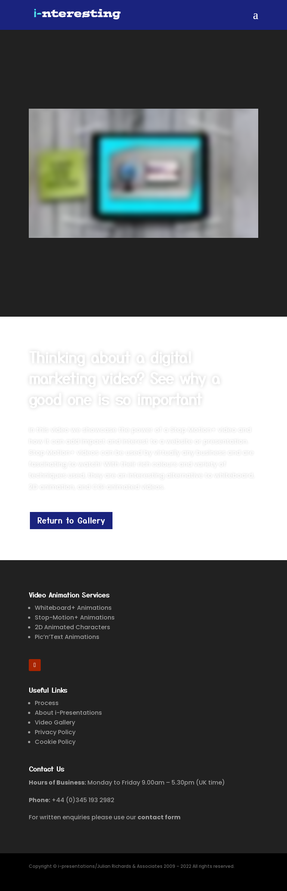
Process (47, 703)
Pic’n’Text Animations (67, 637)
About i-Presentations (68, 712)
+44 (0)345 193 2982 (83, 800)
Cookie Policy (55, 742)
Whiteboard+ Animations (73, 607)
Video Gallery (55, 722)
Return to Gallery (71, 520)
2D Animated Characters (72, 627)
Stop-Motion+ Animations (75, 617)
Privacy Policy (55, 732)
